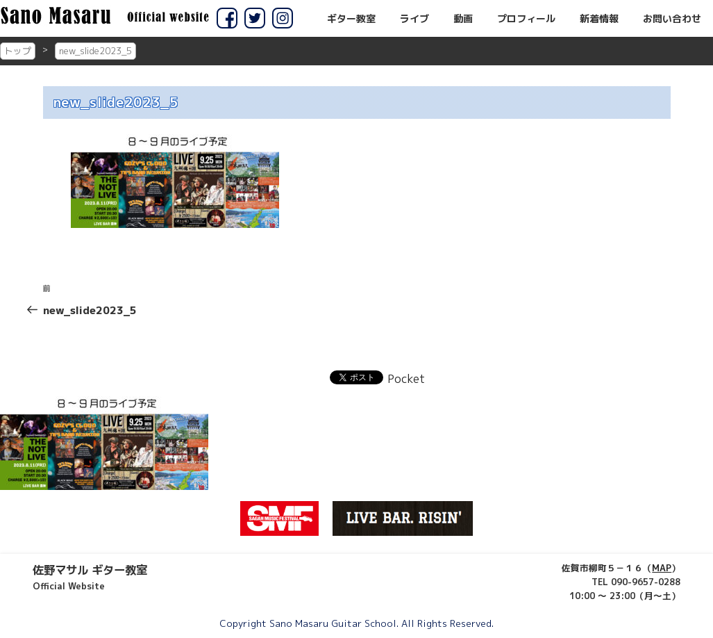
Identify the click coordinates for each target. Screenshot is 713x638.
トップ (17, 50)
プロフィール (526, 19)
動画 (463, 19)
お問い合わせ (672, 19)
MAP (661, 568)
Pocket (406, 378)
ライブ (414, 19)
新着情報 (599, 19)
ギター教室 (351, 19)
